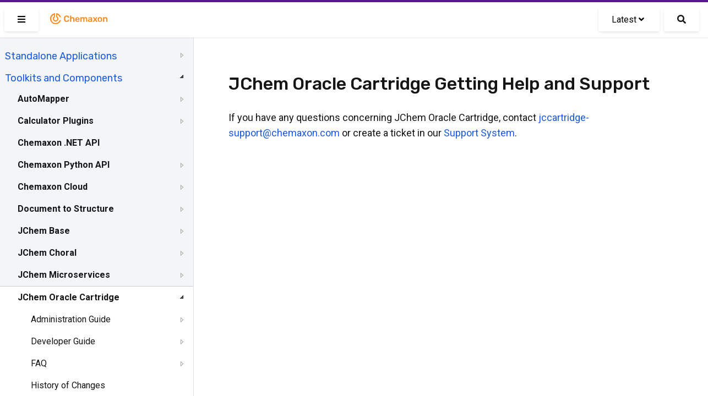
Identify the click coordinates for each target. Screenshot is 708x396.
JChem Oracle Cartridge (68, 297)
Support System (479, 133)
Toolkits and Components (63, 78)
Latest (628, 19)
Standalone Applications (61, 56)
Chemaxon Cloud (53, 187)
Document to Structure (66, 209)
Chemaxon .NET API (59, 143)
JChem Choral (47, 253)
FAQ (39, 363)
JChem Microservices (64, 275)
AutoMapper (43, 99)
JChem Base (44, 231)
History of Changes (68, 385)
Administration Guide (71, 319)
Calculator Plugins (56, 121)
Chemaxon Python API (64, 165)
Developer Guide (63, 341)
